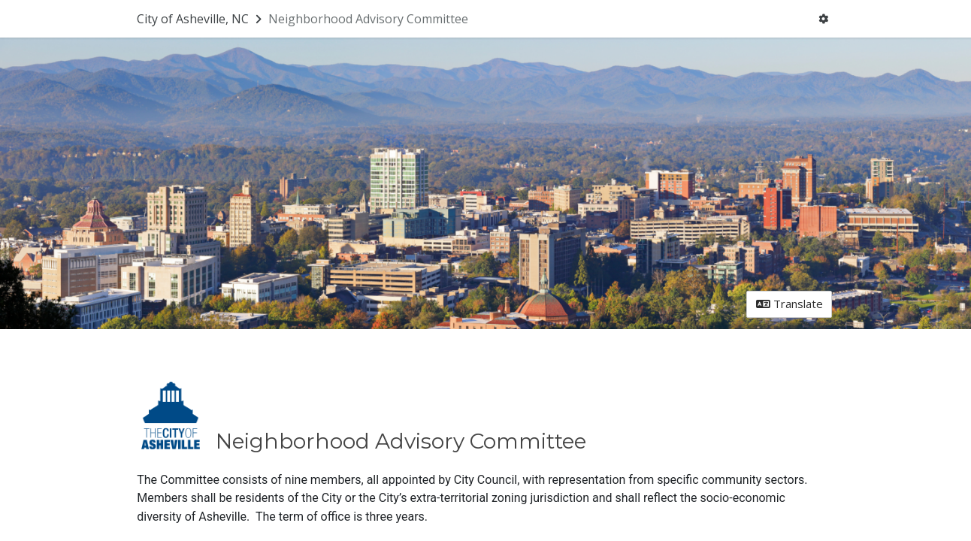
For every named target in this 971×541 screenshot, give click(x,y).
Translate (789, 303)
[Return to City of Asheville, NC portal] (201, 19)
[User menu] (823, 19)
